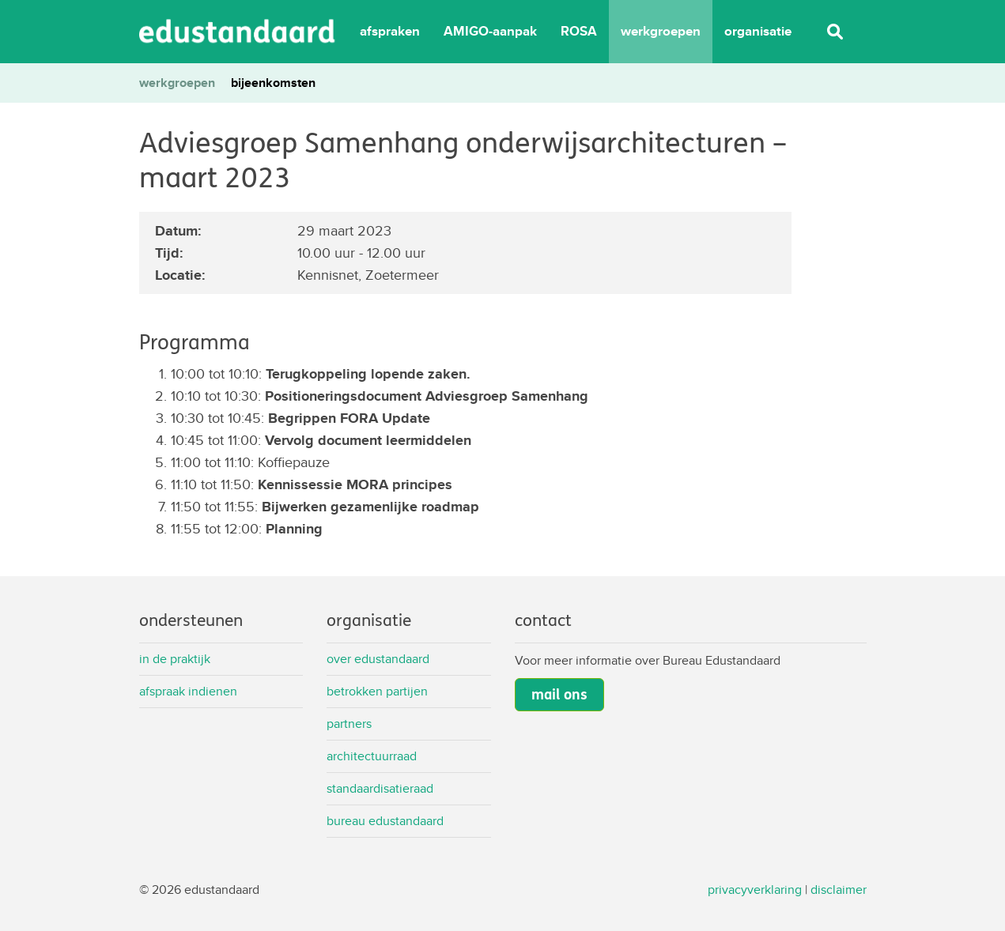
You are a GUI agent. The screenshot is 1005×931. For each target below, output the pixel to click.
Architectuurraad (372, 756)
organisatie (758, 31)
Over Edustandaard (378, 659)
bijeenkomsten (273, 83)
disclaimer (838, 889)
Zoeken (835, 31)
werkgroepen (661, 31)
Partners (349, 723)
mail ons (559, 694)
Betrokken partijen (377, 691)
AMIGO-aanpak (490, 31)
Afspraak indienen (188, 691)
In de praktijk (174, 659)
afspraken (390, 31)
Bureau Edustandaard (385, 821)
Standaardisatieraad (380, 788)
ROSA (579, 31)
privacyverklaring (755, 889)
